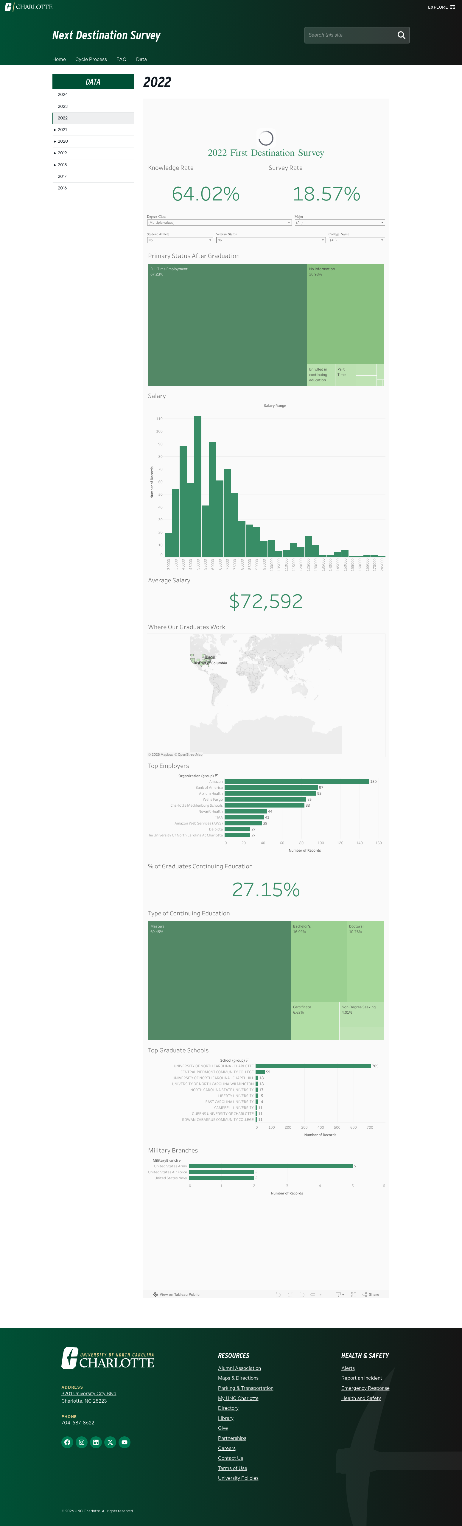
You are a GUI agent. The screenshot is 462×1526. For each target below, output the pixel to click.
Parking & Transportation (245, 1388)
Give (223, 1428)
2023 (63, 106)
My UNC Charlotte (238, 1398)
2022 (63, 118)
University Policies (238, 1478)
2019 (62, 152)
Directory (228, 1408)
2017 (62, 176)
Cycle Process (91, 59)
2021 (62, 129)
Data (141, 59)
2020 (63, 141)
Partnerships (232, 1438)
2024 (63, 94)
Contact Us (230, 1458)
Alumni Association (239, 1368)
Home (59, 59)
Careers (227, 1448)
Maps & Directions (238, 1378)
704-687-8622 (77, 1423)
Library (226, 1418)
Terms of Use (232, 1468)
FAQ (121, 59)
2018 (62, 164)
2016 (62, 188)
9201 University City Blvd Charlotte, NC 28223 (88, 1397)
